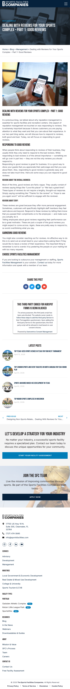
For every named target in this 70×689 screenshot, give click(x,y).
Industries (6, 570)
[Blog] (13, 621)
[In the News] (13, 625)
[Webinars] (13, 629)
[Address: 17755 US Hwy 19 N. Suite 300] (15, 526)
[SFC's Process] (9, 648)
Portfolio (5, 599)
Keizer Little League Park (13, 607)
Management (9, 21)
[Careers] (9, 656)
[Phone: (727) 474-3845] (15, 533)
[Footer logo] (13, 517)
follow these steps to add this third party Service (34, 317)
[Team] (9, 652)
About (4, 639)
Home (5, 49)
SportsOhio (7, 611)
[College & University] (35, 583)
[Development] (8, 560)
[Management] (8, 564)
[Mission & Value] (9, 644)
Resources (6, 617)
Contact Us (6, 661)
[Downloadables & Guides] (13, 633)
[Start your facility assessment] (35, 455)
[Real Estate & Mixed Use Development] (35, 579)
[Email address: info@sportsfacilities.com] (15, 537)
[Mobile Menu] (66, 4)
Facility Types (7, 594)
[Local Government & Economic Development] (35, 575)
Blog (12, 49)
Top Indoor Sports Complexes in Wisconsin (29, 399)
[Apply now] (35, 497)
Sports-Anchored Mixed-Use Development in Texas (32, 383)
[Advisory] (8, 556)
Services (5, 551)
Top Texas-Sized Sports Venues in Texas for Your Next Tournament (38, 351)
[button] (26, 286)
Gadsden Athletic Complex (14, 603)
